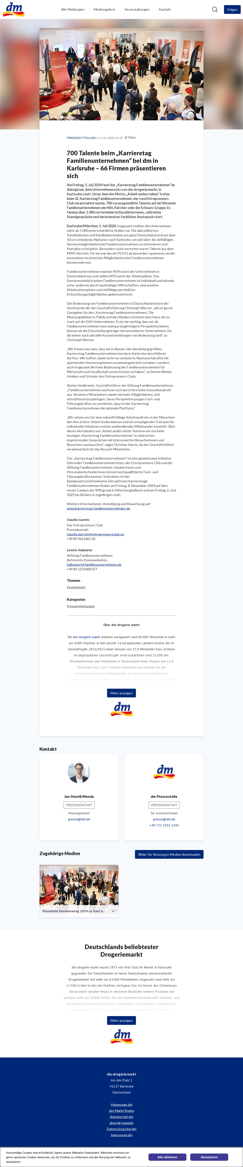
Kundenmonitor (116, 673)
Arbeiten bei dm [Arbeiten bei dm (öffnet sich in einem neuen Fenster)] (121, 1117)
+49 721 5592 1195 (164, 825)
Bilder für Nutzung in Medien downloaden (169, 854)
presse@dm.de (79, 819)
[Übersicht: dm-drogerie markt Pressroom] (13, 9)
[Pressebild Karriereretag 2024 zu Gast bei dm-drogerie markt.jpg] (78, 891)
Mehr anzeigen (121, 693)
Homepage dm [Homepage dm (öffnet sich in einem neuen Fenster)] (121, 1104)
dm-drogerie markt (86, 637)
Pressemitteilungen (81, 606)
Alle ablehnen (167, 1157)
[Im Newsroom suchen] (215, 9)
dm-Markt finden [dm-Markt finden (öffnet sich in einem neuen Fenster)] (121, 1111)
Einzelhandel (76, 587)
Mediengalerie (104, 9)
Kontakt (165, 9)
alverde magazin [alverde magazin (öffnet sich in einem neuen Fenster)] (121, 1123)
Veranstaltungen (137, 9)
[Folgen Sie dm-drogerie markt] (232, 9)
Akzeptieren (209, 1157)
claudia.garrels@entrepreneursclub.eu (95, 534)
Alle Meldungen (72, 9)
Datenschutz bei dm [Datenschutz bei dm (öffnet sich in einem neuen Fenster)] (121, 1129)
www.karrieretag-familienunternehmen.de (98, 508)
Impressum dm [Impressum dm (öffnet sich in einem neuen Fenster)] (121, 1135)
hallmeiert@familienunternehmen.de (94, 564)
